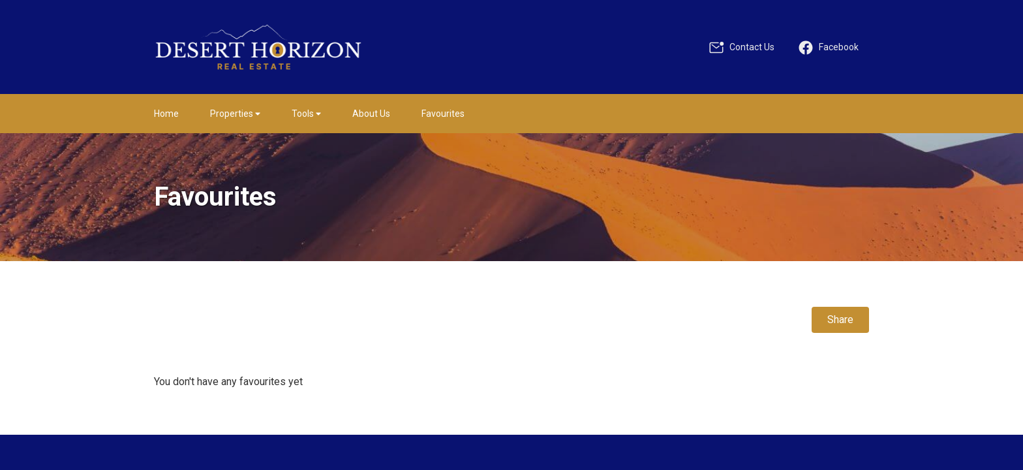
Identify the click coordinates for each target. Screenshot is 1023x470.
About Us (371, 113)
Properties (235, 113)
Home (166, 113)
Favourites (443, 113)
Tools (306, 113)
